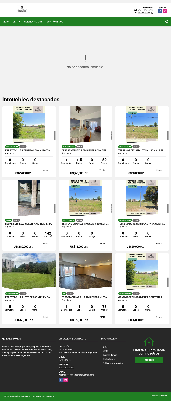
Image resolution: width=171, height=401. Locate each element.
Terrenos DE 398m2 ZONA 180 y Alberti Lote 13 (142, 150)
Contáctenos (55, 22)
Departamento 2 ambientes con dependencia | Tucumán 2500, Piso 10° (85, 150)
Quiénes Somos (33, 22)
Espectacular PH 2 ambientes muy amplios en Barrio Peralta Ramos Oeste (85, 297)
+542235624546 (145, 10)
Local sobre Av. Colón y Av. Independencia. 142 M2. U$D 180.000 (29, 224)
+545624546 (144, 12)
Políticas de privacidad (113, 363)
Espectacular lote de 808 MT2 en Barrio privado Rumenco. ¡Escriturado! (29, 297)
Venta (16, 22)
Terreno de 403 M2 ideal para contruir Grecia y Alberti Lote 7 (142, 224)
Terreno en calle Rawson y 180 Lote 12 (85, 224)
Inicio (5, 22)
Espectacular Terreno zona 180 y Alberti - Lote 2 (29, 150)
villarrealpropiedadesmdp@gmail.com (76, 375)
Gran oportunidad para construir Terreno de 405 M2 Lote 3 (142, 297)
